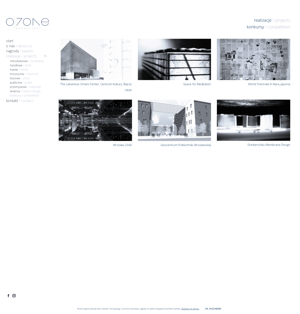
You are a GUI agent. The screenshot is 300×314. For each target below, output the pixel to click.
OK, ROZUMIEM (213, 309)
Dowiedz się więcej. (190, 308)
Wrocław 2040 (122, 145)
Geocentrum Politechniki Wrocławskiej (186, 145)
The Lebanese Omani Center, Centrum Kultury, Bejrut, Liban (96, 87)
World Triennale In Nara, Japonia (269, 84)
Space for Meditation (197, 84)
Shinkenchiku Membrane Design (268, 145)
